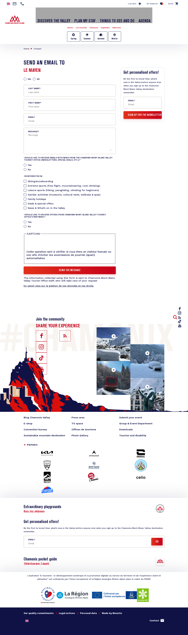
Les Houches (79, 22)
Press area (78, 411)
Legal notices (67, 607)
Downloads (126, 423)
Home (26, 43)
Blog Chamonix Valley (37, 411)
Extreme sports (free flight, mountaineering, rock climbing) (64, 180)
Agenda (136, 16)
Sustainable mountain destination (44, 429)
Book (170, 4)
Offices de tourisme (84, 423)
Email (31, 111)
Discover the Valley (60, 16)
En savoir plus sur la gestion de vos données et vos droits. (59, 280)
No (29, 163)
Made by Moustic (112, 607)
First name (34, 97)
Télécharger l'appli (36, 557)
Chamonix (94, 22)
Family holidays (37, 193)
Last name (33, 83)
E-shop (28, 417)
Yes (30, 159)
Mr (38, 73)
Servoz (66, 22)
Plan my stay (86, 16)
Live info (132, 4)
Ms (29, 73)
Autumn (101, 33)
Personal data (88, 607)
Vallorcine (120, 22)
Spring (73, 33)
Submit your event (130, 411)
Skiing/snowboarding (40, 175)
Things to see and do (113, 16)
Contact (37, 43)
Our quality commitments (39, 607)
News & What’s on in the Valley (46, 202)
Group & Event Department (135, 417)
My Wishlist (155, 4)
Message (33, 126)
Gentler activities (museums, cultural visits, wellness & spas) (64, 189)
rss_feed (180, 318)
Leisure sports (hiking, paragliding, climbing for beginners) (63, 184)
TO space (77, 417)
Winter (114, 33)
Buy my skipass (34, 505)
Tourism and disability (132, 429)
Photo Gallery (80, 429)
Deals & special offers (41, 198)
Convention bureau (35, 423)
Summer (87, 33)
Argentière (107, 22)
